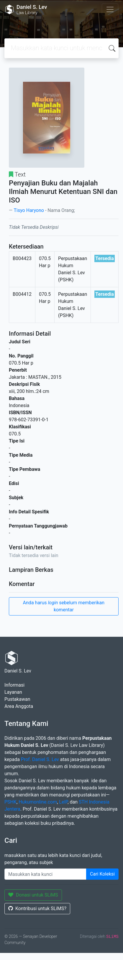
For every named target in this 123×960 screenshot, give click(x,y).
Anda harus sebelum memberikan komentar (64, 606)
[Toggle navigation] (110, 9)
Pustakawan (17, 699)
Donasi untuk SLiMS (33, 895)
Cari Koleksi (102, 874)
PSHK (10, 802)
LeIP (63, 802)
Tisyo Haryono (29, 210)
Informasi (14, 685)
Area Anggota (18, 706)
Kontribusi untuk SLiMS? (37, 908)
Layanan (13, 692)
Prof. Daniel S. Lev (40, 759)
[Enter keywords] (45, 874)
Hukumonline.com (38, 802)
